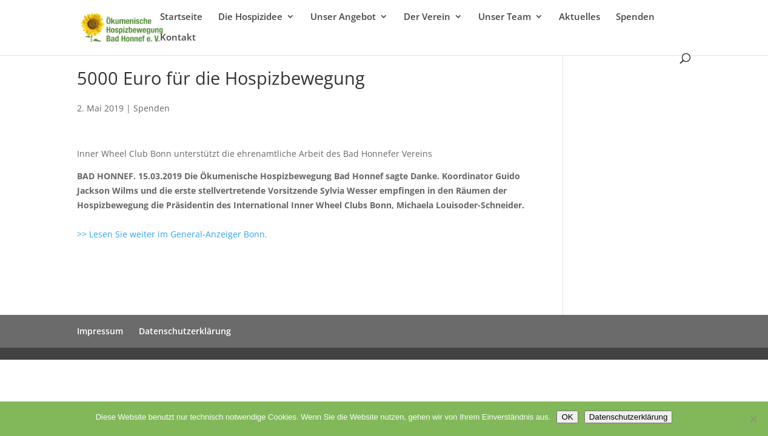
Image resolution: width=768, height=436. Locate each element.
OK (567, 416)
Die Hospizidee (250, 17)
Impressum (100, 331)
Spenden (635, 17)
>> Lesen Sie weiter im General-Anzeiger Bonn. (172, 234)
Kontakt (178, 38)
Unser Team (504, 17)
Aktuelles (579, 17)
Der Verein (427, 17)
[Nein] (753, 419)
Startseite (181, 17)
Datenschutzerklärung (185, 331)
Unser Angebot (343, 17)
